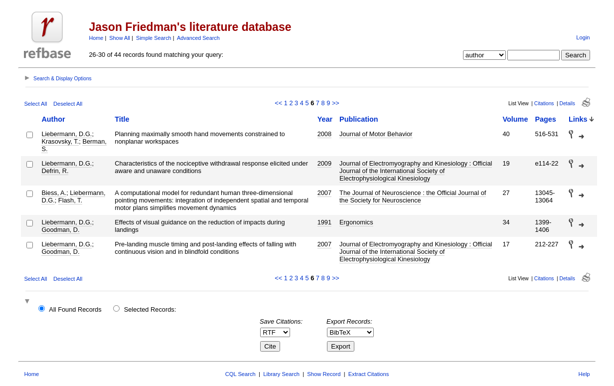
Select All (35, 104)
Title (122, 119)
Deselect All (67, 104)
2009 (324, 163)
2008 (324, 134)
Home (96, 38)
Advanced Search (198, 38)
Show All (119, 38)
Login (583, 37)
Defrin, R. (54, 171)
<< (278, 103)
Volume (515, 119)
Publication (358, 119)
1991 (324, 222)
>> (335, 103)
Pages (545, 119)
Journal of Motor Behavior (376, 134)
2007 (324, 192)
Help (584, 374)
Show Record (323, 374)
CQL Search (240, 374)
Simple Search (153, 38)
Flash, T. (70, 200)
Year (324, 119)
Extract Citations (368, 374)
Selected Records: (150, 309)
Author (53, 119)
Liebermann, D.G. (66, 134)
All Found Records (75, 309)
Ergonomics (356, 222)
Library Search (281, 374)
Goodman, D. (60, 229)
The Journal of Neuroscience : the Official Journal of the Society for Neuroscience (412, 196)
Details (567, 103)
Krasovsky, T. (60, 141)
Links (578, 119)
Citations (544, 103)
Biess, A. (53, 192)
